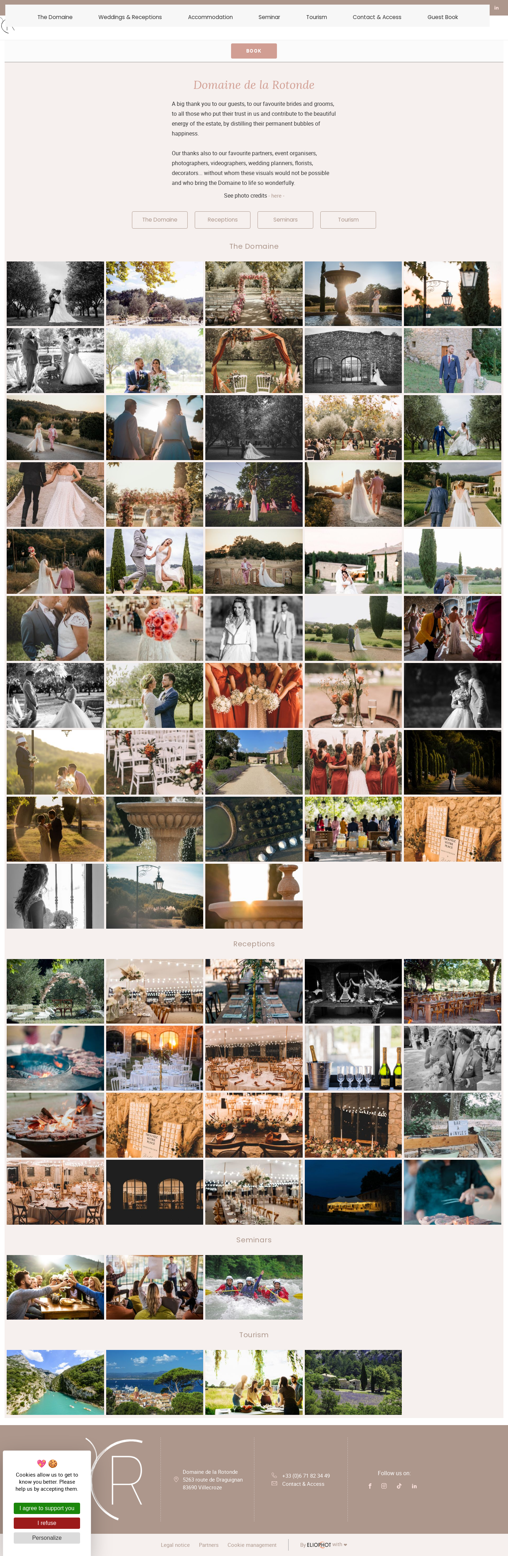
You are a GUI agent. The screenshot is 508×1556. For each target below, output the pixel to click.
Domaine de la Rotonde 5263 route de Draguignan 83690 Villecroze (212, 1480)
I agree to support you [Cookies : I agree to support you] (46, 1508)
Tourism (348, 220)
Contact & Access (296, 1486)
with (331, 1545)
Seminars (285, 220)
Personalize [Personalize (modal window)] (47, 1538)
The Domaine (160, 220)
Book (254, 50)
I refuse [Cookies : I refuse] (46, 1523)
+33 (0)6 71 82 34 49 (301, 1475)
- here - (275, 195)
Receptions (222, 220)
